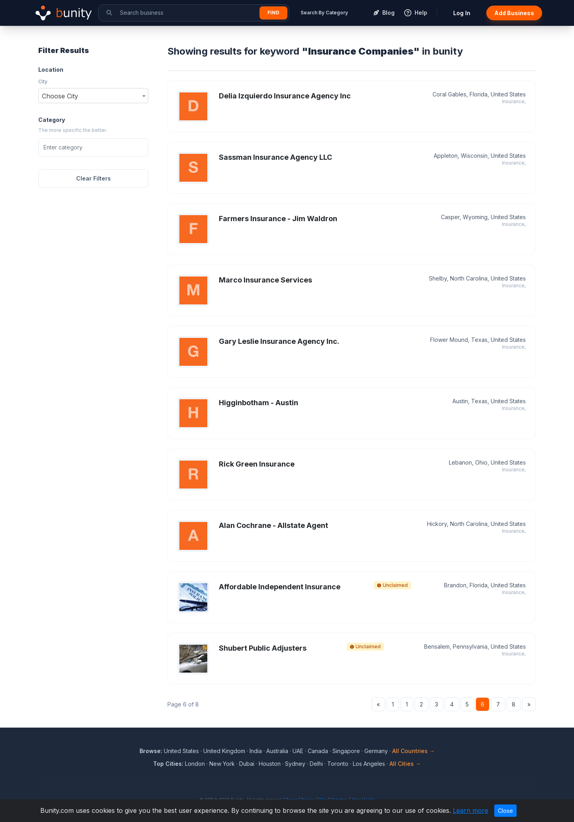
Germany (376, 750)
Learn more (470, 810)
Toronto (337, 763)
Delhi (316, 763)
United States (181, 750)
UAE (298, 750)
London (195, 763)
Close (505, 810)
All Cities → (405, 763)
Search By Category (324, 13)
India (256, 750)
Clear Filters (93, 178)
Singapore (346, 750)
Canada (318, 750)
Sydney (295, 763)
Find (273, 13)
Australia (277, 750)
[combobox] (93, 95)
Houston (270, 763)
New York (222, 763)
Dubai (246, 763)
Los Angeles (369, 763)
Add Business (514, 13)
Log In (461, 13)
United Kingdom (224, 750)
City (42, 81)
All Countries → (413, 750)
